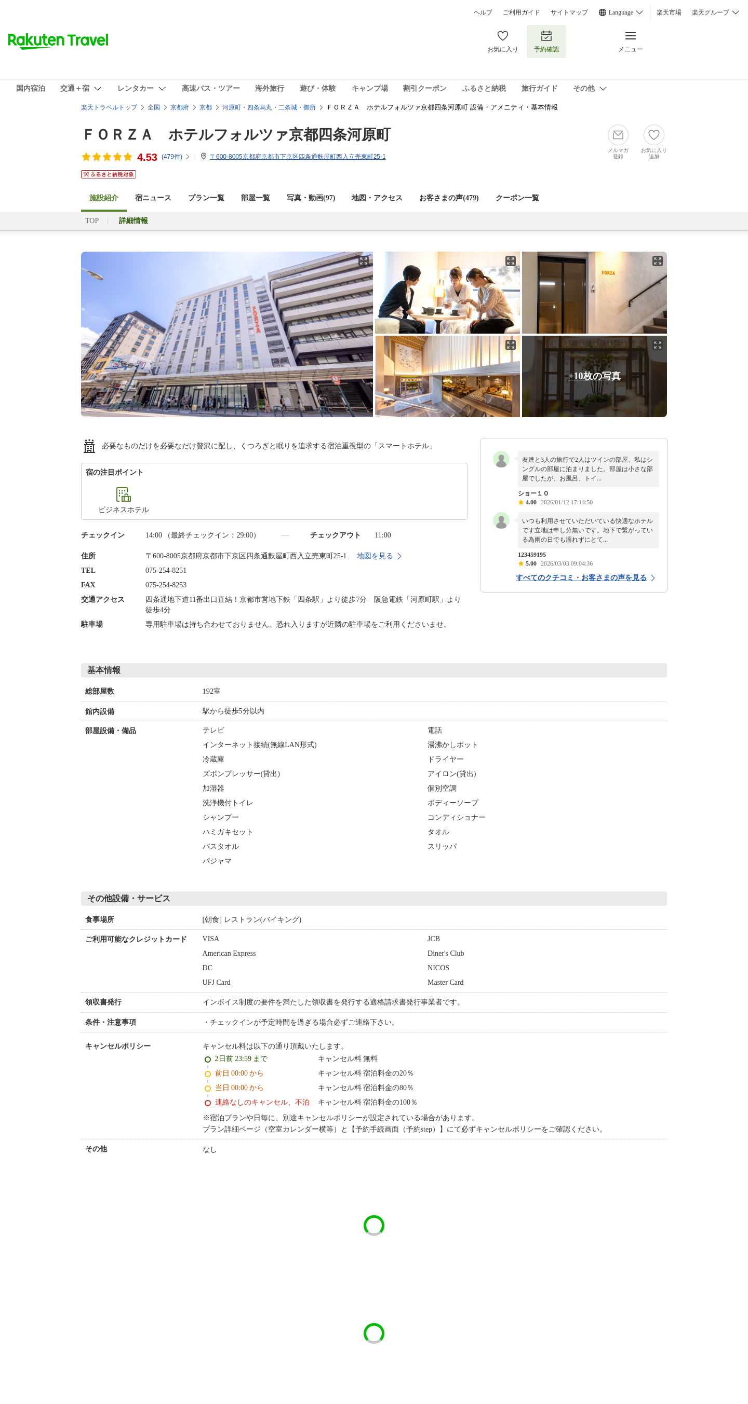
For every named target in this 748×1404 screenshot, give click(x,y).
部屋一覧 (255, 198)
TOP (92, 221)
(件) (176, 157)
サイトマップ (569, 12)
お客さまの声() (448, 198)
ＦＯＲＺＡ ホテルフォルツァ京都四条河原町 (236, 135)
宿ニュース (153, 198)
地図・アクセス (377, 198)
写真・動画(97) (311, 198)
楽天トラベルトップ (109, 107)
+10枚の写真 (594, 376)
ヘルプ (483, 12)
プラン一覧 (206, 198)
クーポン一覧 (517, 198)
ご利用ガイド (521, 12)
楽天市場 (669, 12)
